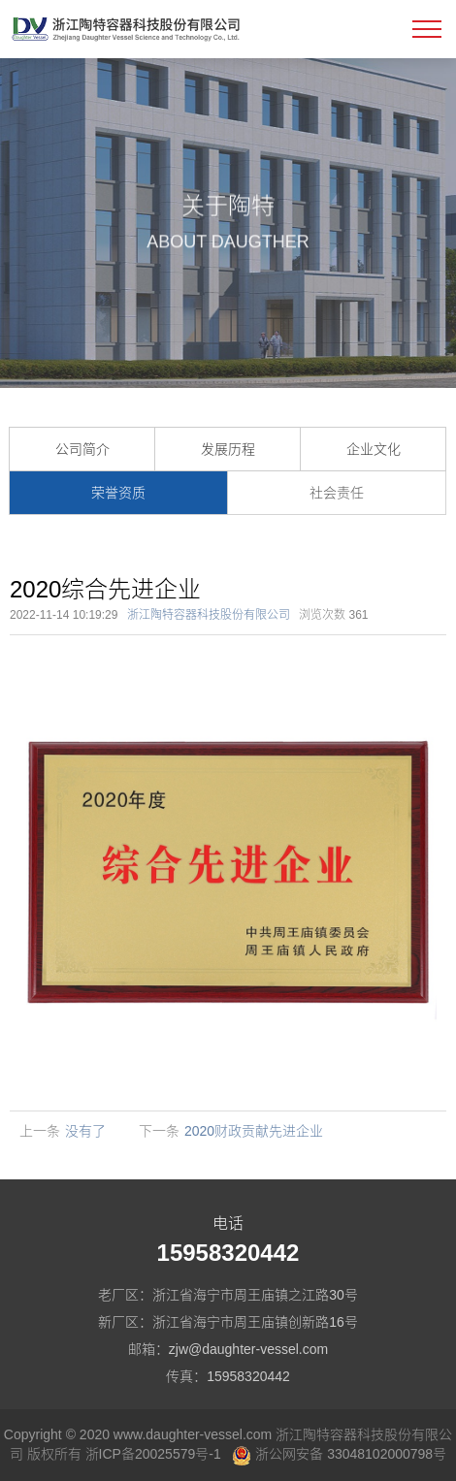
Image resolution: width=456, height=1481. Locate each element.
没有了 (85, 1131)
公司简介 (82, 449)
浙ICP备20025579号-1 (153, 1454)
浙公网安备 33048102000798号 (339, 1454)
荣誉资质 (118, 492)
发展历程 (228, 449)
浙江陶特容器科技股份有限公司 (208, 615)
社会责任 (336, 492)
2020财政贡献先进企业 (253, 1131)
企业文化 (373, 449)
